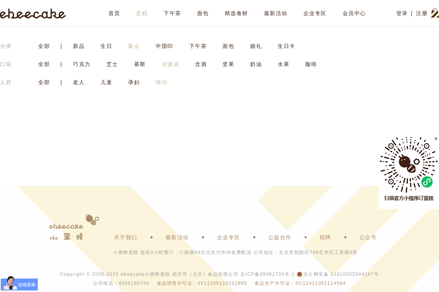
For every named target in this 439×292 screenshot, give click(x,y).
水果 (283, 64)
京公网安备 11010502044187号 (341, 274)
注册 (422, 13)
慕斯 (140, 64)
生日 (106, 46)
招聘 (325, 237)
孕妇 (134, 82)
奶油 (256, 64)
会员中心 (354, 13)
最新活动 (276, 13)
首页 (114, 13)
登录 (402, 13)
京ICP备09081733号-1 (267, 274)
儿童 (106, 82)
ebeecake (33, 13)
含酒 (201, 64)
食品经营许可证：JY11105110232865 (202, 283)
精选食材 (236, 13)
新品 (79, 46)
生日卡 (286, 46)
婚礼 (256, 46)
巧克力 (82, 64)
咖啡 (311, 64)
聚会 (134, 46)
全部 (44, 46)
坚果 (228, 64)
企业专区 (315, 13)
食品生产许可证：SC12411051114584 (300, 283)
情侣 (161, 82)
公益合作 (280, 237)
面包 (203, 13)
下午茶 (172, 13)
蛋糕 (142, 13)
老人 (79, 82)
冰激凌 (170, 64)
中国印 (164, 46)
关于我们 (126, 237)
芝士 (112, 64)
